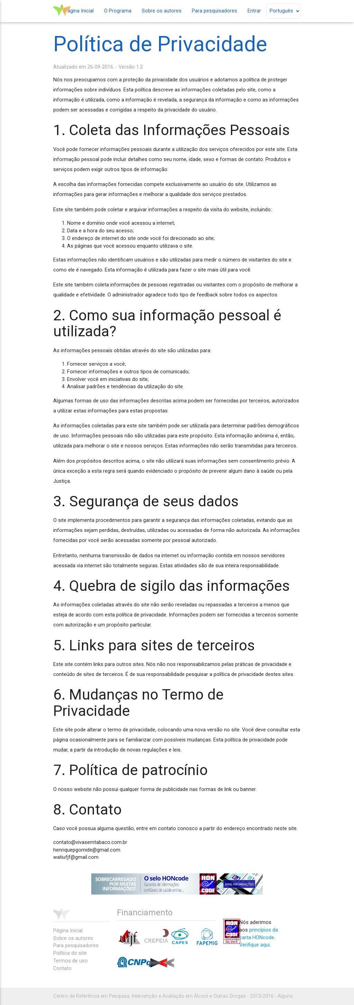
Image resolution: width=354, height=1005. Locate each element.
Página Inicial (79, 11)
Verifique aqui (254, 945)
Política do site (70, 953)
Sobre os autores (161, 11)
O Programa (117, 11)
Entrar (254, 11)
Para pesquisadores (214, 11)
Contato (62, 968)
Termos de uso (70, 961)
